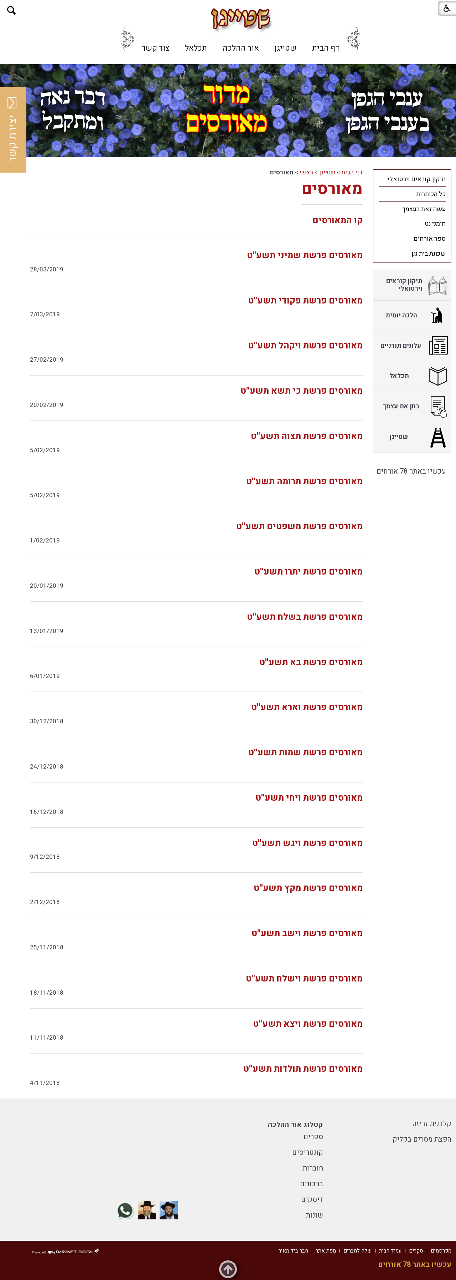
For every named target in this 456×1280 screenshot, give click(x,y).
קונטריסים (307, 1152)
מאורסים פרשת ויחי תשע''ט (309, 798)
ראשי (306, 172)
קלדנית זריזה (432, 1123)
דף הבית (326, 48)
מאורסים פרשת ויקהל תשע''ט (305, 345)
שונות (314, 1215)
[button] (11, 10)
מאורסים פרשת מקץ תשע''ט (308, 888)
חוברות (312, 1168)
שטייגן (285, 48)
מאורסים (332, 189)
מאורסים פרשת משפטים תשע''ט (299, 526)
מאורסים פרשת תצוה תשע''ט (307, 436)
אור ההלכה (241, 48)
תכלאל (196, 48)
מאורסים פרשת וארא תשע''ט (307, 707)
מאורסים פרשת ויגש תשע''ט (307, 843)
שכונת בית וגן (428, 254)
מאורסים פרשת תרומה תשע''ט (304, 481)
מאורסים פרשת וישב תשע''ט (307, 933)
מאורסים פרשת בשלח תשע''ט (305, 617)
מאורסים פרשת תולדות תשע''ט (303, 1069)
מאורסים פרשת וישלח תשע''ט (304, 978)
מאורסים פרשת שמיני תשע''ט (305, 255)
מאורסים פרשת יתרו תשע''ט (308, 571)
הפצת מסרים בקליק (422, 1139)
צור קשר (155, 48)
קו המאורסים (337, 220)
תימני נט (435, 224)
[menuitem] (325, 48)
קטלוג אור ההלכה (295, 1125)
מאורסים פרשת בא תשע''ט (311, 662)
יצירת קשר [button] (12, 130)
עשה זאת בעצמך (424, 209)
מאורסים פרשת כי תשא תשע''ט (301, 391)
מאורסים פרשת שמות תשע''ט (305, 752)
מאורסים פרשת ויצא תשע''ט (308, 1024)
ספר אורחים (430, 239)
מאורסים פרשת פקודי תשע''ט (305, 300)
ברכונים (311, 1184)
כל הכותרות (431, 194)
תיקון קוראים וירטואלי (417, 179)
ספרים (313, 1137)
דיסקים (312, 1199)
